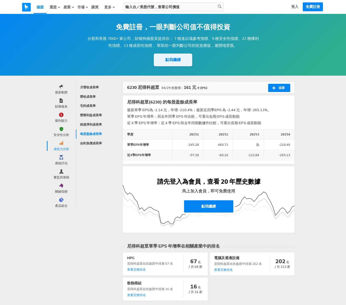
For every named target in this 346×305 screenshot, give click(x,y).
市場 (82, 7)
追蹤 (278, 88)
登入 (294, 7)
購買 (95, 7)
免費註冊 (313, 7)
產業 (68, 7)
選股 (55, 7)
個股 (40, 7)
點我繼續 (173, 59)
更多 (109, 7)
